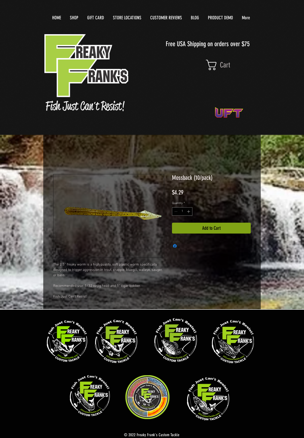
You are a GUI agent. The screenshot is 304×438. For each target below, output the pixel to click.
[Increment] (189, 211)
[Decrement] (175, 211)
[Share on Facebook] (175, 246)
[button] (225, 65)
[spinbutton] (182, 211)
